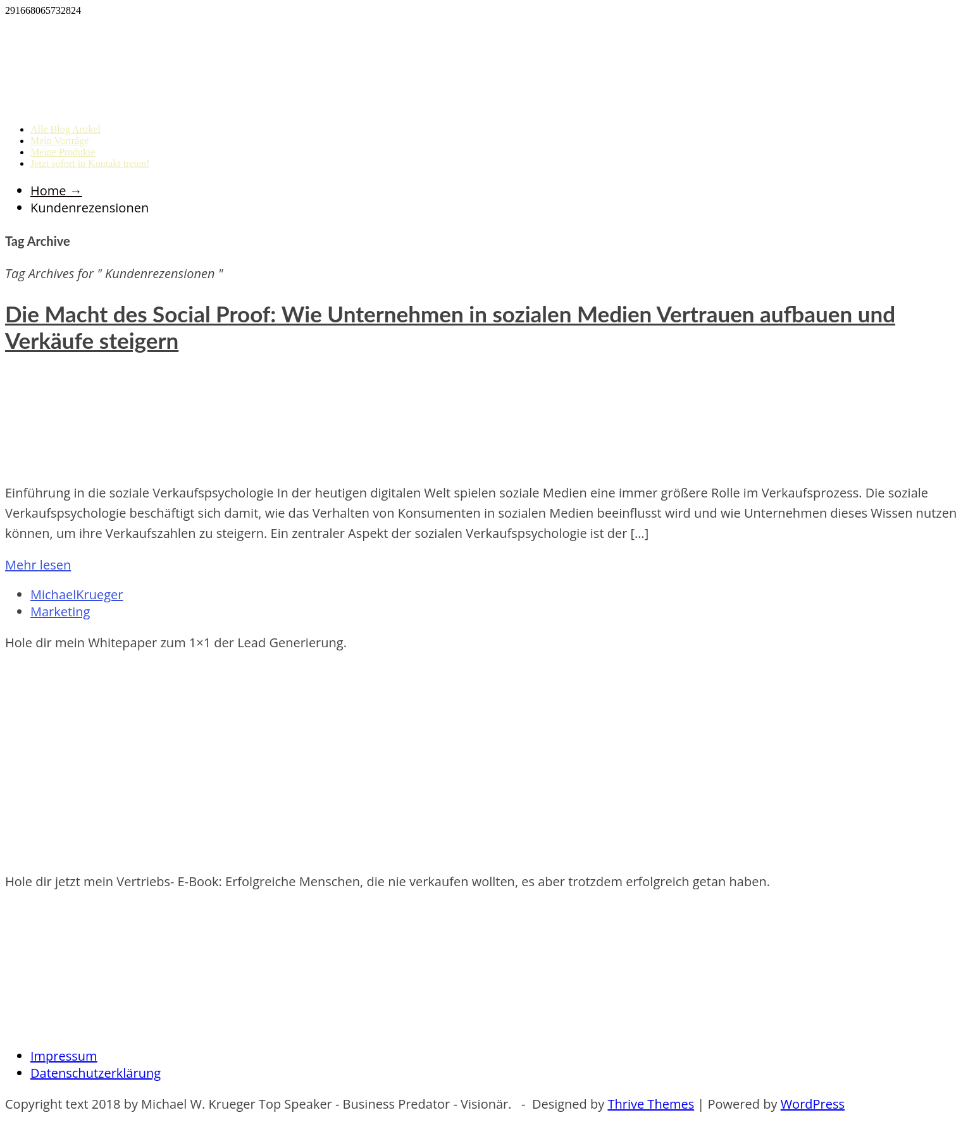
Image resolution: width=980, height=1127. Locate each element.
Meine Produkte (63, 152)
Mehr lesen (38, 564)
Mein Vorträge (59, 140)
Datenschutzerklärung (95, 1072)
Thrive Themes (650, 1103)
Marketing (60, 611)
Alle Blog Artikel (65, 129)
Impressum (63, 1055)
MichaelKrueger (76, 594)
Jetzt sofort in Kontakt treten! (89, 163)
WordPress (813, 1103)
